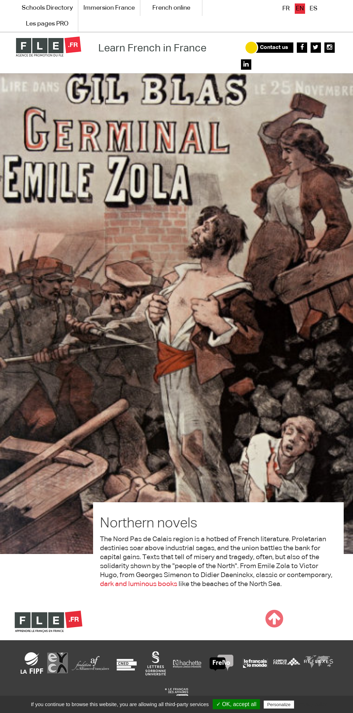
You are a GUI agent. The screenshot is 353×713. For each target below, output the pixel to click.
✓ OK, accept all (236, 704)
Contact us (274, 47)
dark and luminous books (138, 584)
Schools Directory (47, 8)
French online (171, 8)
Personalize (279, 704)
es (313, 9)
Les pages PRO (47, 24)
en (300, 9)
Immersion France (109, 8)
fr (286, 9)
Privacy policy (312, 704)
